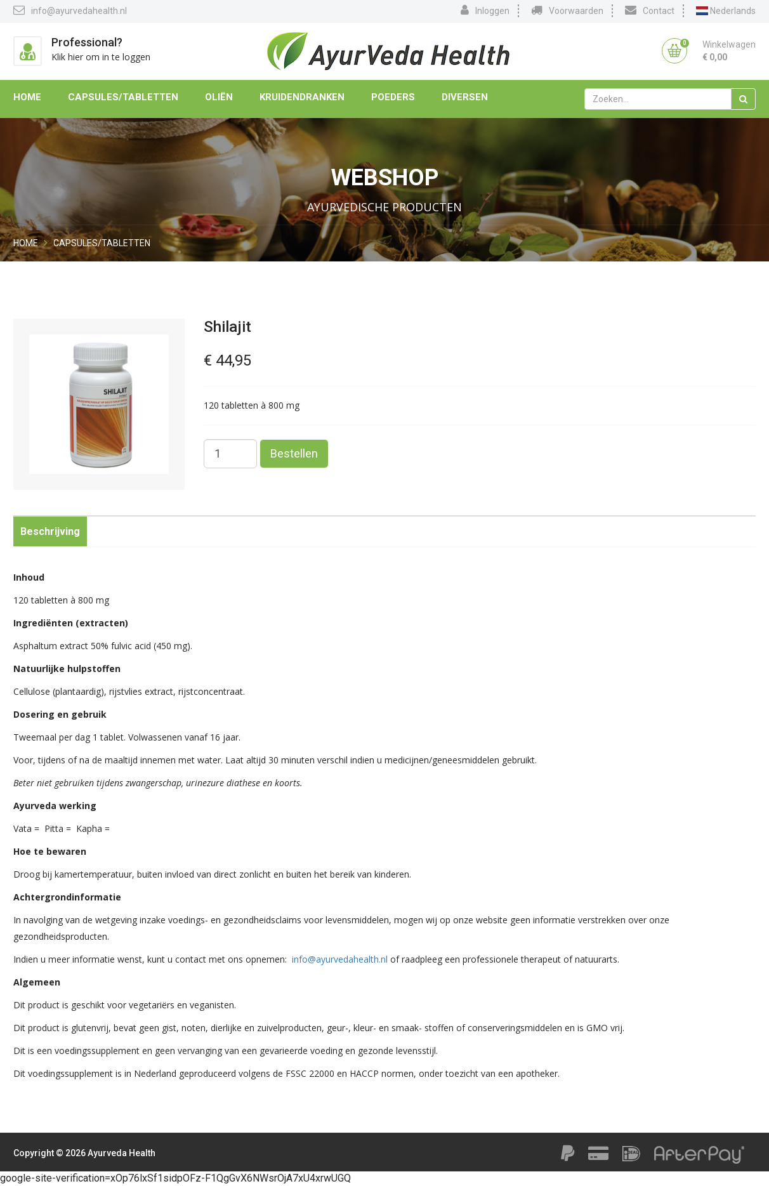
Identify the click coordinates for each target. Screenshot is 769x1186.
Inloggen (485, 10)
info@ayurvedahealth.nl (70, 10)
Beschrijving (50, 531)
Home (27, 97)
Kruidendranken (302, 97)
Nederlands (726, 11)
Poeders (393, 97)
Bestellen (294, 453)
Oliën (219, 97)
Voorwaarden (567, 10)
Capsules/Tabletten (123, 97)
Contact (649, 10)
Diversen (465, 97)
